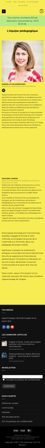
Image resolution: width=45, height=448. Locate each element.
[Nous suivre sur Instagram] (8, 327)
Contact (9, 2)
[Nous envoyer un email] (3, 90)
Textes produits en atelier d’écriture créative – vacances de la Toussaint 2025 (24, 356)
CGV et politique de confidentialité (17, 421)
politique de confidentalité (28, 380)
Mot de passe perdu (10, 417)
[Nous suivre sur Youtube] (12, 327)
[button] (23, 5)
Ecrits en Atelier (32, 2)
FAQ (15, 2)
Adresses (6, 412)
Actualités (21, 2)
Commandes (7, 408)
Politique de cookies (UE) (22, 439)
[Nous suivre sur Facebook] (4, 327)
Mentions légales (22, 435)
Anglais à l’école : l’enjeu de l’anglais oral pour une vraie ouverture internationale (25, 344)
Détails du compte (10, 403)
